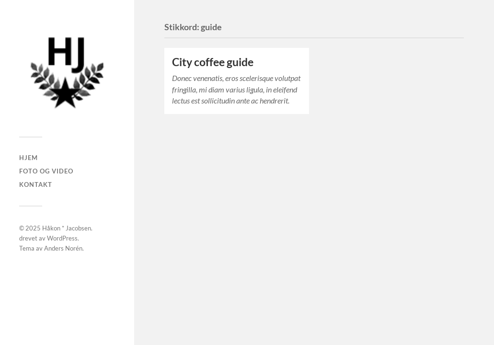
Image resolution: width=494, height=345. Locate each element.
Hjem (28, 157)
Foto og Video (46, 171)
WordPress (62, 238)
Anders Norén (63, 248)
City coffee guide (212, 62)
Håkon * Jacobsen (66, 228)
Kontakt (35, 184)
